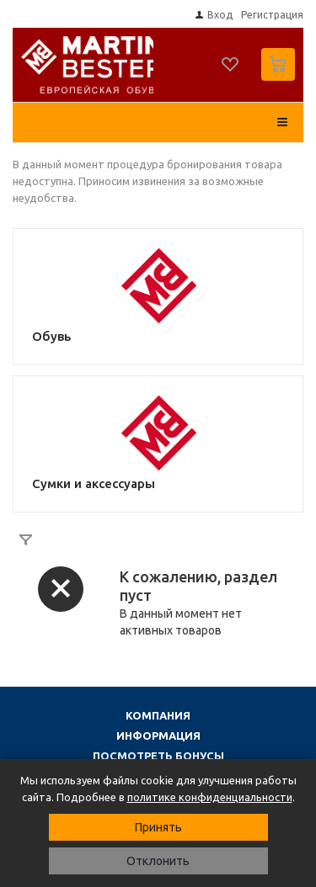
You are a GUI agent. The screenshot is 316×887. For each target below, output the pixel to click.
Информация (158, 735)
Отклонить (158, 861)
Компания (158, 715)
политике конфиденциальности (209, 797)
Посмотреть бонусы (158, 756)
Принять (158, 827)
